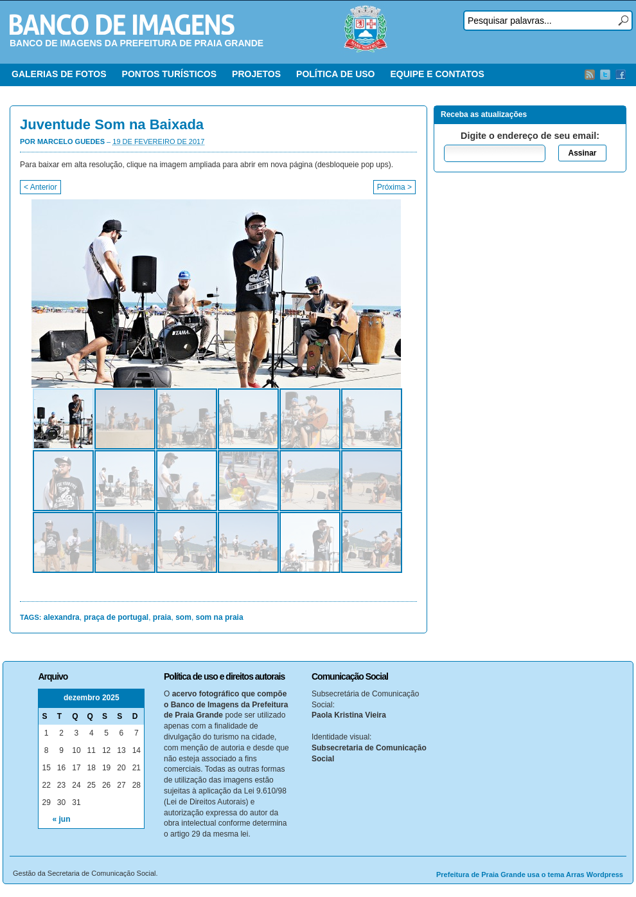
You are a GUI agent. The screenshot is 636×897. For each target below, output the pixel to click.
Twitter (605, 74)
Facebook (620, 74)
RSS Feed (590, 74)
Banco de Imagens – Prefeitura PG (122, 24)
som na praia (219, 617)
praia (162, 617)
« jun (62, 819)
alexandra (62, 617)
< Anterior (40, 187)
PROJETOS (256, 74)
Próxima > (394, 187)
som (183, 617)
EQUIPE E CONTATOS (437, 74)
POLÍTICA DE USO (335, 74)
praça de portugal (116, 617)
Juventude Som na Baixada (112, 124)
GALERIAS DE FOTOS (59, 74)
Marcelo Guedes (71, 141)
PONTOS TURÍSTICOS (169, 74)
